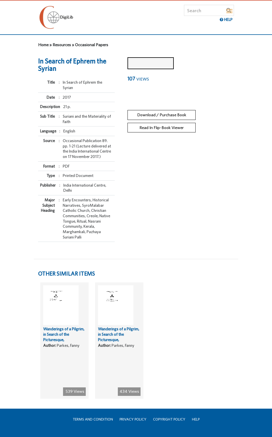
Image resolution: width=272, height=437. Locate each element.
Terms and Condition (93, 419)
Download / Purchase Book (161, 114)
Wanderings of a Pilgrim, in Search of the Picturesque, (63, 334)
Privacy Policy (133, 419)
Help (196, 419)
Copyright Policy (169, 419)
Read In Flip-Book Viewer (161, 127)
